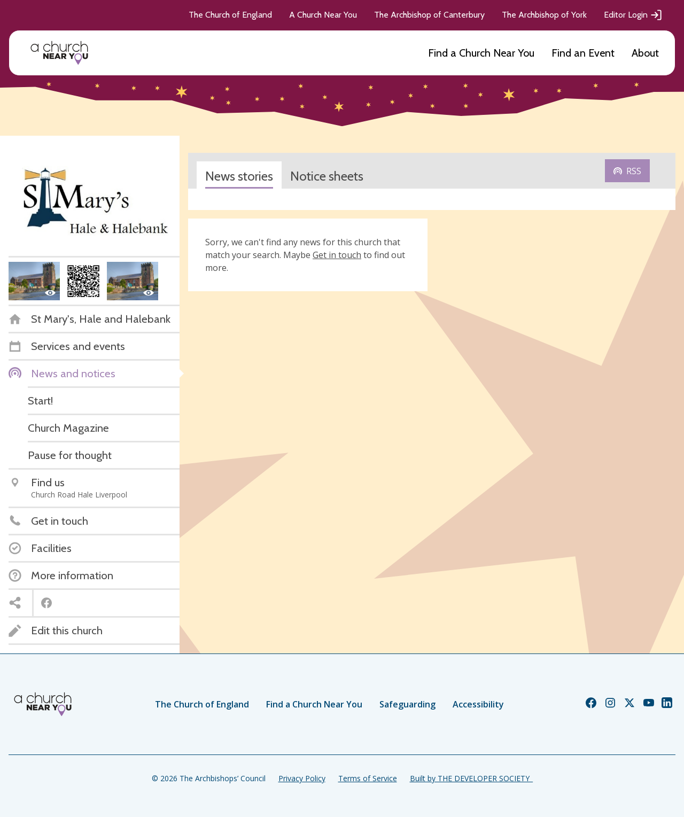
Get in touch (337, 255)
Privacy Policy (301, 778)
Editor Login (633, 15)
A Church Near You (323, 15)
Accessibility (478, 704)
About (645, 52)
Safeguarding (407, 704)
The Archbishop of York (544, 15)
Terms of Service (367, 778)
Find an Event (583, 52)
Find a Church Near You (481, 52)
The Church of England (230, 15)
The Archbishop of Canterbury (429, 15)
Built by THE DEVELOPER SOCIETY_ (471, 778)
